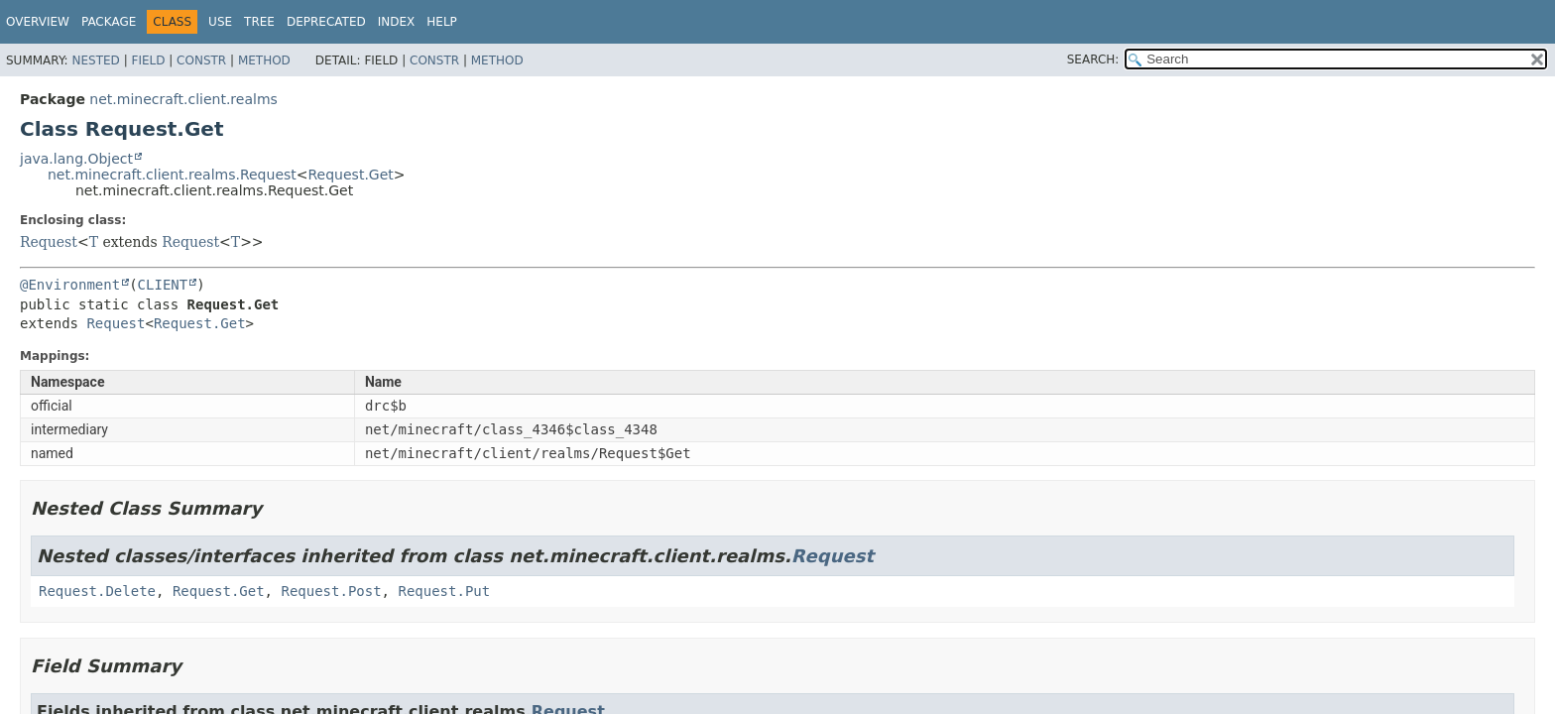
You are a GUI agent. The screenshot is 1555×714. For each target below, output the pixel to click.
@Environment (70, 285)
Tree (259, 22)
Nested (95, 60)
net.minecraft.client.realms (183, 99)
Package (108, 22)
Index (397, 22)
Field (148, 60)
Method (264, 60)
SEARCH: (1093, 59)
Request (48, 242)
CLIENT (163, 285)
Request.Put (444, 591)
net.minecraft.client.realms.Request (172, 174)
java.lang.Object (76, 159)
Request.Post (331, 591)
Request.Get (351, 174)
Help (441, 22)
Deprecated (326, 22)
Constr (201, 60)
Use (220, 22)
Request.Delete (97, 591)
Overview (37, 22)
